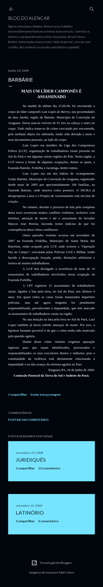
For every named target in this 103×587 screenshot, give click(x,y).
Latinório (30, 512)
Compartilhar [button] (17, 394)
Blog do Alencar (29, 18)
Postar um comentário (28, 420)
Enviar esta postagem (46, 394)
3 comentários (48, 521)
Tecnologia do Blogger (51, 563)
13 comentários (49, 468)
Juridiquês (31, 460)
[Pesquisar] (92, 8)
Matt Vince (66, 572)
